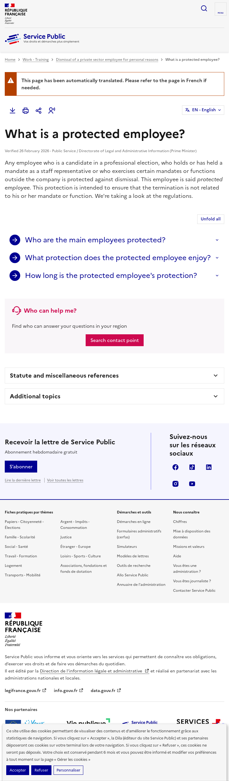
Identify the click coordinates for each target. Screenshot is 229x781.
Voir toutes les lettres (65, 480)
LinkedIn (209, 467)
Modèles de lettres (133, 556)
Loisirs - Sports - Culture (80, 556)
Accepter (18, 770)
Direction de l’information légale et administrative (94, 671)
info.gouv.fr (69, 691)
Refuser (41, 770)
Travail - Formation (21, 556)
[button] (51, 110)
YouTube (192, 484)
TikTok (192, 467)
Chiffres (180, 521)
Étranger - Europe (75, 546)
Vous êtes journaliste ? (192, 581)
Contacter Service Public (194, 590)
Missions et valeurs (188, 546)
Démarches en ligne (133, 521)
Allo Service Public (132, 575)
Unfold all (211, 219)
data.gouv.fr (106, 691)
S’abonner (21, 466)
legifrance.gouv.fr (26, 691)
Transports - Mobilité (22, 575)
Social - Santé (16, 546)
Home (10, 59)
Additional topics (35, 396)
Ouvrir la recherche (204, 8)
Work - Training (36, 59)
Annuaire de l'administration (141, 584)
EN (204, 110)
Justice (66, 537)
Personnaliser (68, 770)
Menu (221, 13)
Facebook (175, 467)
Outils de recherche (133, 565)
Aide (177, 556)
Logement (13, 565)
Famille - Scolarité (20, 537)
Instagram (175, 484)
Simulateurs (127, 546)
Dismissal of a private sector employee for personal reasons (107, 59)
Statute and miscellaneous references (64, 375)
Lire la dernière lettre (23, 480)
